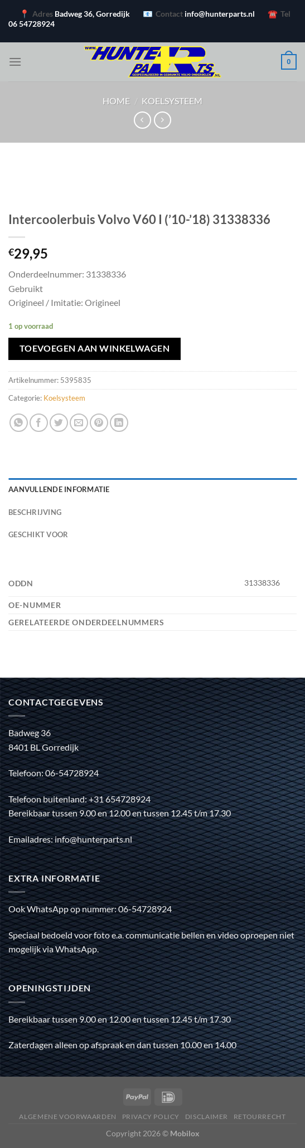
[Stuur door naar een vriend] (79, 423)
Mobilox (185, 1133)
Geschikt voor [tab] (38, 534)
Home (116, 100)
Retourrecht (260, 1116)
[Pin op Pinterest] (99, 423)
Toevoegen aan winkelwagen (95, 348)
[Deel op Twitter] (59, 423)
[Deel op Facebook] (39, 423)
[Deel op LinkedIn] (119, 423)
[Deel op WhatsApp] (18, 423)
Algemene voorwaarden (67, 1116)
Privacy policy (151, 1116)
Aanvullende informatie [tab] (59, 489)
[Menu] (15, 61)
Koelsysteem (172, 100)
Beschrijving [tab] (34, 512)
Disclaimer (206, 1116)
